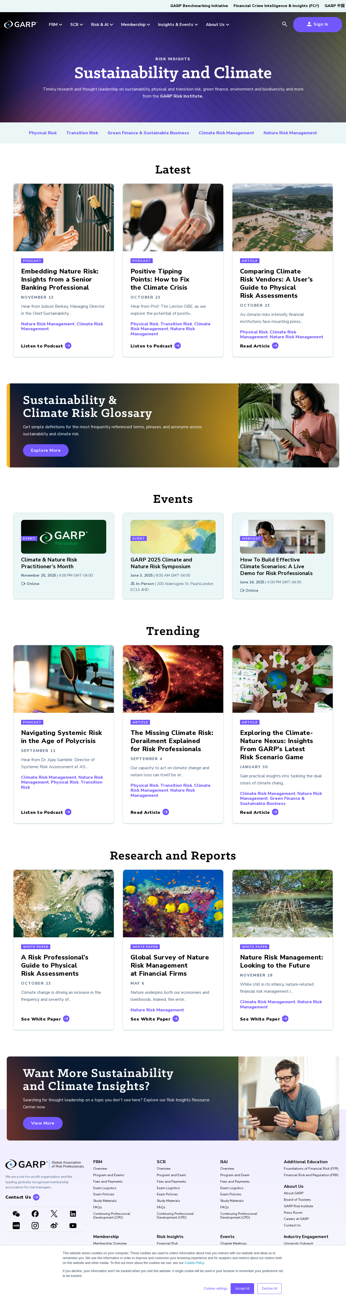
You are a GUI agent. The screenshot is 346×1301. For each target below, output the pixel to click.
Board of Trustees (297, 1200)
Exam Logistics (105, 1188)
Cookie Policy (194, 1263)
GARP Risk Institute (298, 1206)
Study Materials (105, 1201)
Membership (106, 1236)
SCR (161, 1161)
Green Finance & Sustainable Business (148, 133)
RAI (224, 1161)
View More (43, 1123)
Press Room (293, 1213)
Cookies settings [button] (215, 1288)
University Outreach (298, 1244)
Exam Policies (103, 1194)
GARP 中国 (335, 5)
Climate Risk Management (226, 133)
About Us (294, 1186)
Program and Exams (108, 1175)
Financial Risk (167, 1244)
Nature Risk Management (290, 133)
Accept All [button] (242, 1288)
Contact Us (292, 1226)
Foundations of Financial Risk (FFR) (311, 1169)
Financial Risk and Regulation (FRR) (311, 1175)
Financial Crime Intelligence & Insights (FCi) (276, 5)
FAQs (97, 1207)
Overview (100, 1169)
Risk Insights (170, 1236)
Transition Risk (82, 133)
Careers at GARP (296, 1219)
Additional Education (306, 1161)
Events (227, 1236)
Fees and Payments (108, 1182)
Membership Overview (110, 1244)
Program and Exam (171, 1175)
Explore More (46, 450)
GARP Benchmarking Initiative (199, 5)
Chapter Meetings (233, 1244)
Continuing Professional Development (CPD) (111, 1216)
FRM (97, 1161)
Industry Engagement (306, 1236)
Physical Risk (43, 133)
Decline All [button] (269, 1288)
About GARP (293, 1193)
